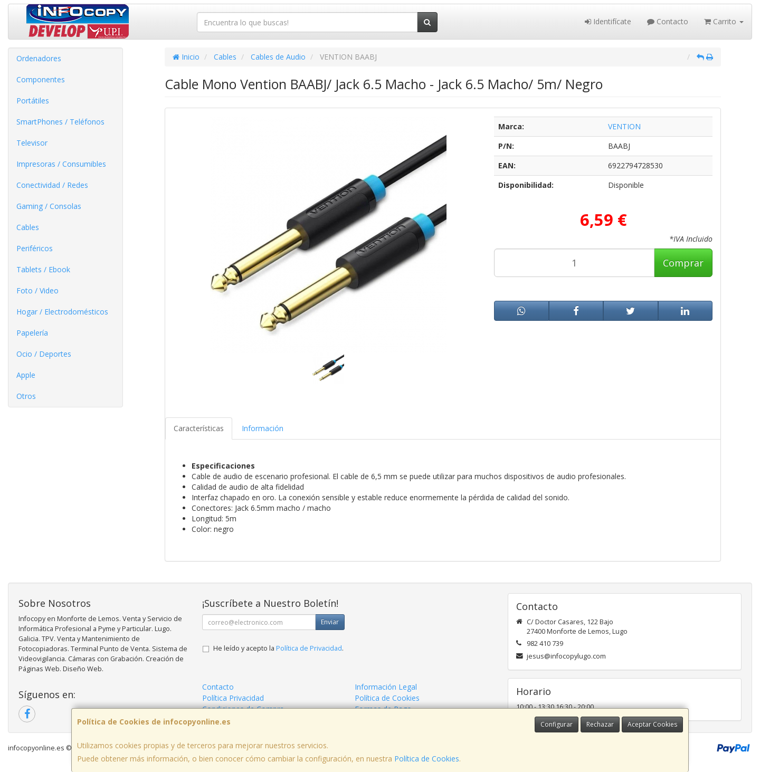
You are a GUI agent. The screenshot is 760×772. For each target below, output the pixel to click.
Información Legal (386, 687)
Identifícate (608, 21)
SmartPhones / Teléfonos (60, 122)
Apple (25, 375)
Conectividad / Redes (52, 185)
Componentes (40, 79)
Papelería (32, 333)
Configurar (556, 724)
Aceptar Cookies (652, 724)
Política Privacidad (233, 698)
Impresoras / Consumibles (61, 164)
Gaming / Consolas (48, 206)
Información (262, 428)
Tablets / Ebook (43, 269)
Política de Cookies (426, 759)
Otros (26, 396)
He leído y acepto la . (278, 648)
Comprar (683, 262)
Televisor (32, 143)
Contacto (667, 21)
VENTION (624, 126)
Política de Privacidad (309, 648)
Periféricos (34, 248)
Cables (27, 227)
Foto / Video (37, 290)
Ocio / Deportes (43, 354)
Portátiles (32, 101)
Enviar (330, 621)
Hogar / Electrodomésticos (62, 312)
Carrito (724, 21)
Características (199, 428)
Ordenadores (38, 58)
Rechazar (600, 724)
